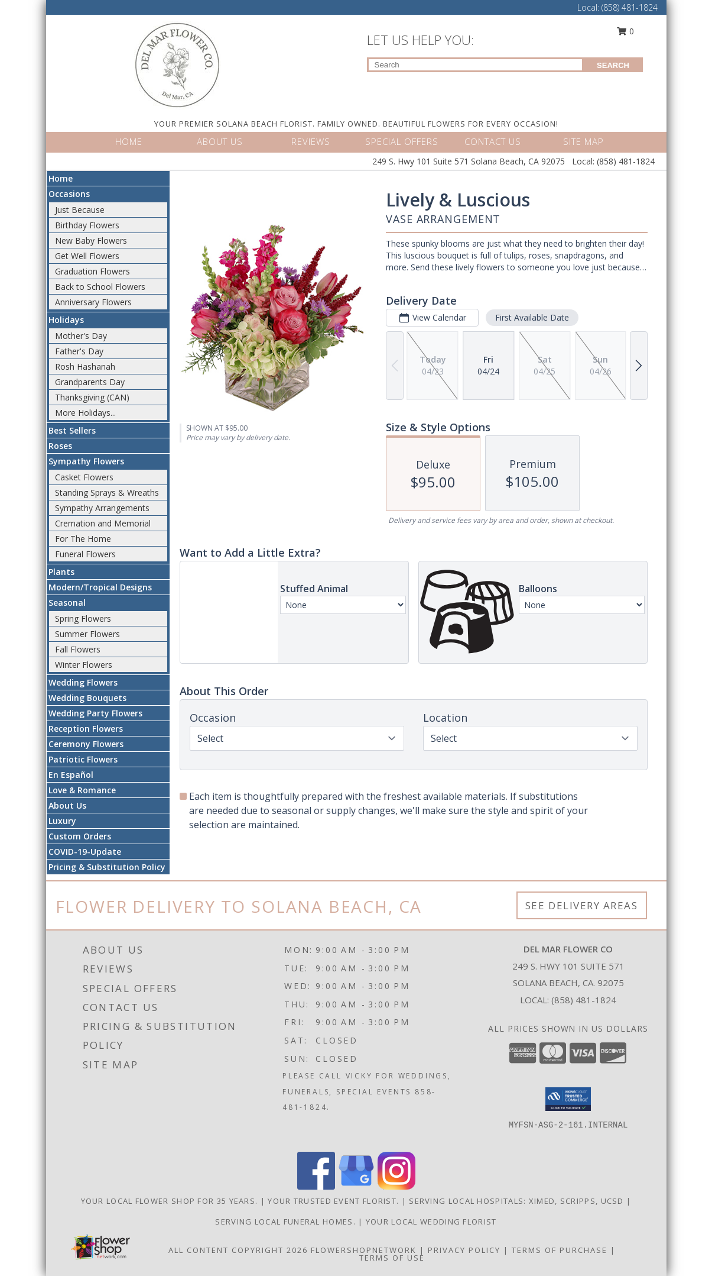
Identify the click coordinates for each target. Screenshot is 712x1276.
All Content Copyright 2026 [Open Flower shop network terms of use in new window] (238, 1250)
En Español (70, 774)
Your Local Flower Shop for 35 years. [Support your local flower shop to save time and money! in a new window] (171, 1201)
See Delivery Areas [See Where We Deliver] (581, 905)
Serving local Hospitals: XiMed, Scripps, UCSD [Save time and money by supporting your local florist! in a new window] (517, 1201)
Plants (61, 571)
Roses (60, 445)
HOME (128, 141)
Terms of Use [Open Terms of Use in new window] (392, 1257)
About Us (67, 805)
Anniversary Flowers (93, 302)
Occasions (69, 193)
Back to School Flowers (100, 286)
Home (60, 178)
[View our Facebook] (316, 1186)
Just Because (80, 209)
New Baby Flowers (91, 240)
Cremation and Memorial (103, 523)
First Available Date (531, 317)
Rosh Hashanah (85, 366)
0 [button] (625, 31)
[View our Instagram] (396, 1186)
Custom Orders (79, 836)
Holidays (66, 319)
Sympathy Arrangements (102, 507)
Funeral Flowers (85, 554)
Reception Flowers (85, 728)
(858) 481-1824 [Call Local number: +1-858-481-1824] (630, 7)
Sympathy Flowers (86, 461)
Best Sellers (72, 430)
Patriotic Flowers (83, 759)
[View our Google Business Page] (356, 1186)
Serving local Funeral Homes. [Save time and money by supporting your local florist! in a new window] (286, 1221)
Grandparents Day (90, 381)
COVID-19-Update (84, 851)
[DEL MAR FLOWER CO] (177, 64)
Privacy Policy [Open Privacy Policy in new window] (464, 1250)
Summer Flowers (87, 633)
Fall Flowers (77, 649)
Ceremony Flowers (85, 744)
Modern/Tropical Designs (100, 587)
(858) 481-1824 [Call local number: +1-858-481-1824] (583, 1000)
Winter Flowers (83, 664)
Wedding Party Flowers (95, 713)
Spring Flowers (83, 618)
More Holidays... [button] (85, 412)
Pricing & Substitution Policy (106, 867)
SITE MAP (583, 141)
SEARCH (613, 65)
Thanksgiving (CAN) (92, 397)
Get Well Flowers (87, 255)
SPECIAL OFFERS (401, 141)
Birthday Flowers (87, 225)
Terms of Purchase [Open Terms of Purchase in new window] (559, 1250)
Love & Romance (82, 790)
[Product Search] (475, 64)
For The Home (83, 538)
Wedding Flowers (83, 682)
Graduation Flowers (92, 271)
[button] (568, 1099)
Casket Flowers (84, 477)
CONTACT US (492, 141)
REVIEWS (310, 141)
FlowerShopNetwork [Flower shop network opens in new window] (364, 1250)
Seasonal (67, 602)
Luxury (62, 820)
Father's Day (79, 351)
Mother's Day (81, 335)
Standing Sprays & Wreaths (107, 492)
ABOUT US (220, 141)
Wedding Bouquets (87, 697)
